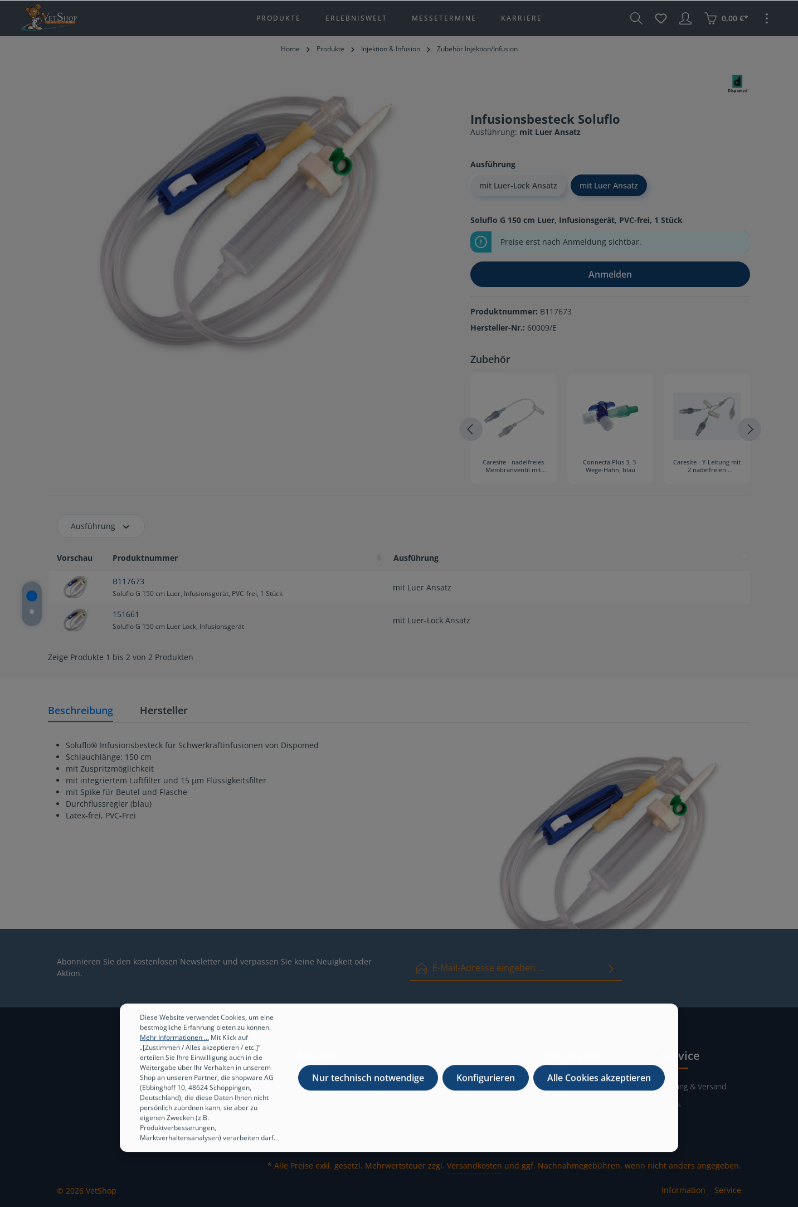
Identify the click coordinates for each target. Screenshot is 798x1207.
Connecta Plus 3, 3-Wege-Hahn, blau (610, 466)
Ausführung (101, 526)
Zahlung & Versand (693, 1086)
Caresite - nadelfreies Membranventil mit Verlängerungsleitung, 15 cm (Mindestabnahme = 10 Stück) (513, 466)
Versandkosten (474, 1165)
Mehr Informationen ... (174, 1047)
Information (683, 1190)
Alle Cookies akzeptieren (599, 1088)
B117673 (128, 581)
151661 (126, 614)
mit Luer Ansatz (609, 185)
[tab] (80, 711)
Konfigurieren (485, 1088)
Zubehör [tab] (490, 359)
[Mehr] (767, 18)
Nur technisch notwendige (368, 1088)
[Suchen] (636, 18)
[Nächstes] (749, 429)
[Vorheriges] (471, 429)
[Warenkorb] (726, 18)
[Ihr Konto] (685, 18)
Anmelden (610, 274)
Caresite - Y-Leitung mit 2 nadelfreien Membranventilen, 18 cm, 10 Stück (707, 466)
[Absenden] (611, 968)
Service (727, 1190)
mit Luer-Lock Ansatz (518, 185)
